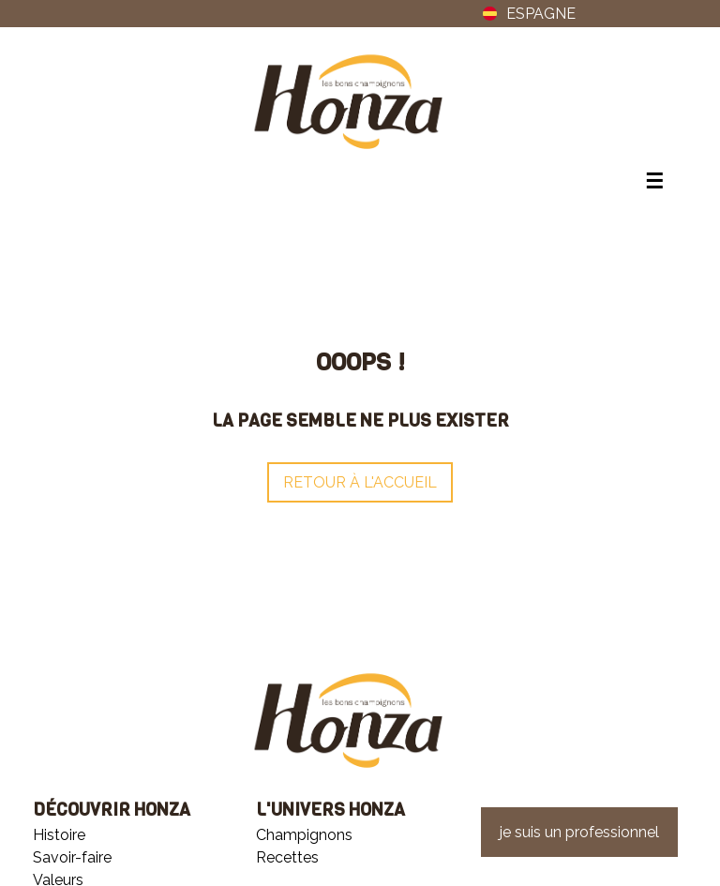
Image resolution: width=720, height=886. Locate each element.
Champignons (304, 835)
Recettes (287, 857)
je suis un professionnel (579, 832)
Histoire (59, 835)
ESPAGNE (525, 14)
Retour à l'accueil (360, 482)
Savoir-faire (72, 857)
